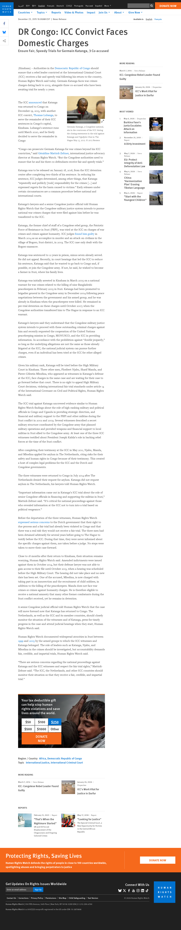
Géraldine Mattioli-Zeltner (53, 153)
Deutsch (60, 5)
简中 (28, 5)
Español (98, 5)
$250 (55, 721)
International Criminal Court (67, 762)
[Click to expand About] (119, 12)
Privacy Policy (37, 898)
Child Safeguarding (77, 898)
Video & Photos (73, 12)
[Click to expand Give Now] (135, 12)
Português (78, 5)
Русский (89, 5)
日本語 (69, 5)
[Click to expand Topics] (42, 12)
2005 (32, 641)
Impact (91, 12)
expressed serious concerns (34, 522)
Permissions (51, 898)
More (108, 5)
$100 (41, 721)
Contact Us (11, 898)
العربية (21, 5)
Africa (42, 758)
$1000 (41, 728)
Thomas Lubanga (43, 115)
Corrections (24, 898)
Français (50, 5)
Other (55, 728)
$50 (28, 721)
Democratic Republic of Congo (72, 68)
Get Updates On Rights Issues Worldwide (36, 883)
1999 (20, 641)
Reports (56, 12)
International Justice (37, 762)
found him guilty (84, 234)
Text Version (93, 898)
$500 (28, 728)
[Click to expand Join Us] (105, 12)
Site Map (62, 898)
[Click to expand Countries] (25, 12)
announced (35, 102)
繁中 (34, 5)
